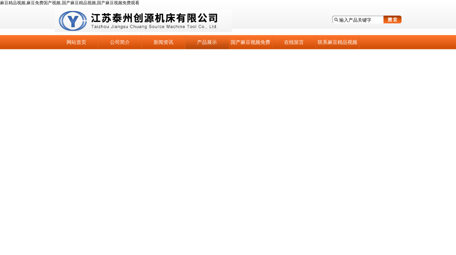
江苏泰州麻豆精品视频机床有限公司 (143, 21)
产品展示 (207, 42)
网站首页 (76, 42)
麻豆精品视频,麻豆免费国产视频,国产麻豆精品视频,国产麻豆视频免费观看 (69, 2)
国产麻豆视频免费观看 (250, 44)
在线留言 (294, 42)
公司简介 (120, 42)
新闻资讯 (163, 42)
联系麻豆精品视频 (337, 42)
